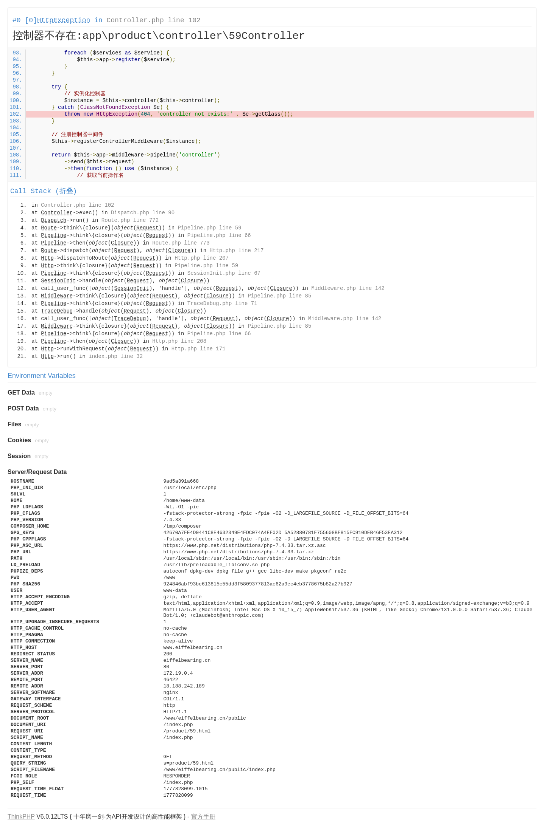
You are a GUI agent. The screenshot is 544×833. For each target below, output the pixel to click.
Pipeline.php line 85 (279, 296)
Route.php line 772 (130, 220)
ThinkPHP (21, 816)
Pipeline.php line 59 (210, 228)
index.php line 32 (116, 356)
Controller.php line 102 (153, 20)
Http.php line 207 (202, 258)
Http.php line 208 (179, 341)
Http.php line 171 (198, 349)
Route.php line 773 (180, 243)
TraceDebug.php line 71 (222, 303)
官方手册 (203, 816)
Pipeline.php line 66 (219, 235)
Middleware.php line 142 (347, 288)
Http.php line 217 (237, 251)
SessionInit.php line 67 (223, 273)
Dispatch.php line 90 (143, 213)
